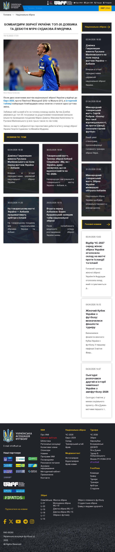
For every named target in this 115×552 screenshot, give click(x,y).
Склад (68, 441)
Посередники (47, 460)
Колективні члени (49, 447)
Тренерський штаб (74, 444)
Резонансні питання (50, 463)
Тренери (94, 482)
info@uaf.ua (15, 446)
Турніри (85, 8)
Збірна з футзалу (61, 515)
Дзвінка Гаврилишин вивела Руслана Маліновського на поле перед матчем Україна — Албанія (21, 162)
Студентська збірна (87, 503)
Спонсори (45, 450)
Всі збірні (76, 8)
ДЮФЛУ (94, 447)
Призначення (47, 475)
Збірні (93, 438)
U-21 (43, 503)
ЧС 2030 (94, 435)
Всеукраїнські (96, 444)
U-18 (43, 513)
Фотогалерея (71, 458)
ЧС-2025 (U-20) (46, 8)
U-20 (43, 506)
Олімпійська (46, 500)
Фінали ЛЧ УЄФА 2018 (100, 459)
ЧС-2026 (34, 8)
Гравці (93, 476)
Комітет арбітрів (49, 438)
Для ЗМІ (89, 3)
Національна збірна (62, 8)
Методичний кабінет (50, 472)
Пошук (99, 3)
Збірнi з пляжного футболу (91, 500)
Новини (93, 8)
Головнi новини (93, 224)
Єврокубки (95, 441)
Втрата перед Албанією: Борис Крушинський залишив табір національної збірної (60, 215)
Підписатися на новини (16, 509)
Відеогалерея (72, 461)
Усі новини (108, 27)
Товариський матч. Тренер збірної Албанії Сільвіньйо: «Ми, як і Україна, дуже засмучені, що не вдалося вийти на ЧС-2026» (59, 165)
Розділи (108, 3)
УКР (103, 8)
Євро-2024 (8, 101)
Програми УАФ (48, 457)
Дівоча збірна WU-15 (63, 512)
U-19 (43, 510)
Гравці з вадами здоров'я (90, 506)
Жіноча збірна (60, 500)
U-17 (43, 516)
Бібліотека (46, 441)
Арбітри (94, 486)
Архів (67, 447)
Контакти (45, 478)
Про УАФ (79, 3)
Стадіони (94, 489)
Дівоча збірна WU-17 (63, 509)
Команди (94, 473)
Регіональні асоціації (50, 444)
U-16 (43, 519)
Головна (7, 15)
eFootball (94, 462)
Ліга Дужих (95, 450)
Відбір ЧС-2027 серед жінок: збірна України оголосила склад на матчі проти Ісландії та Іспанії (95, 253)
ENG (108, 8)
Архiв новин (71, 464)
